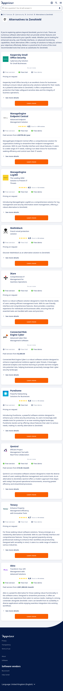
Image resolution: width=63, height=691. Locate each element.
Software (5, 660)
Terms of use (6, 649)
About (4, 656)
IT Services (8, 14)
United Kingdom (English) (23, 684)
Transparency (6, 645)
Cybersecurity (19, 14)
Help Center (6, 675)
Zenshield (30, 14)
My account (5, 671)
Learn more (31, 103)
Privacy (4, 641)
